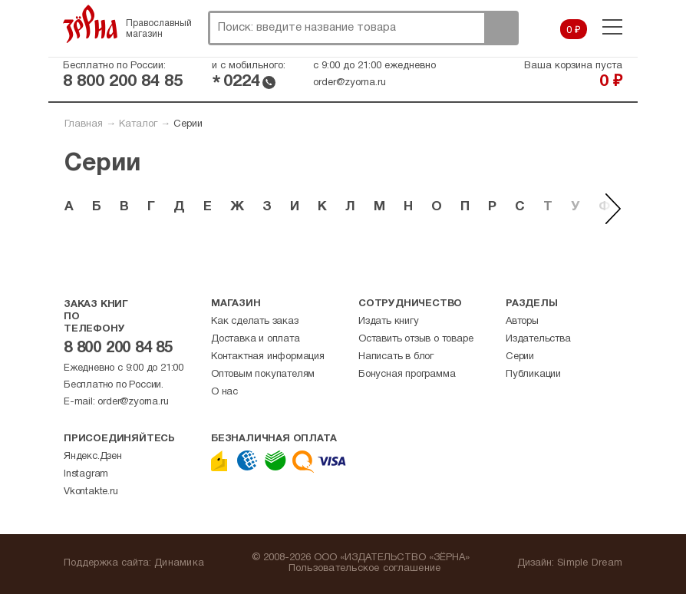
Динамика (179, 563)
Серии (520, 356)
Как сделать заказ (254, 321)
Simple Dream (589, 563)
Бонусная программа (406, 374)
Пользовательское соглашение (365, 568)
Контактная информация (268, 356)
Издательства (538, 339)
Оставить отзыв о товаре (415, 339)
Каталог (138, 124)
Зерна (90, 24)
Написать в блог (396, 356)
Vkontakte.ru (91, 492)
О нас (224, 392)
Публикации (533, 374)
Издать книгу (388, 321)
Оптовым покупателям (263, 374)
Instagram (86, 474)
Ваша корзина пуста (573, 66)
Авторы (522, 321)
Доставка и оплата (255, 339)
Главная (83, 124)
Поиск (501, 28)
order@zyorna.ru (349, 82)
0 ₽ (573, 30)
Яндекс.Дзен (93, 456)
